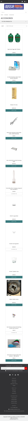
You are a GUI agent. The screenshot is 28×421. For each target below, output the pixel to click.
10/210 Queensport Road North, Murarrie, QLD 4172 (14, 411)
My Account (14, 380)
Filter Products (14, 21)
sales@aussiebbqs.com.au (14, 409)
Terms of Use (14, 397)
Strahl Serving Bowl (14, 243)
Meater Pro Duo (14, 104)
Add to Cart (14, 54)
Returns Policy (14, 401)
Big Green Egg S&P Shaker (14, 49)
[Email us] (10, 375)
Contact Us (14, 193)
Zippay (14, 385)
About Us (14, 389)
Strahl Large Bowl (14, 215)
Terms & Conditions (15, 370)
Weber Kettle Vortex (13, 299)
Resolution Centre (14, 383)
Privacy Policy (21, 370)
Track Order (14, 381)
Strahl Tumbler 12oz (14, 271)
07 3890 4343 (14, 407)
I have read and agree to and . (14, 370)
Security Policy (14, 403)
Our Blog (14, 391)
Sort (2, 26)
